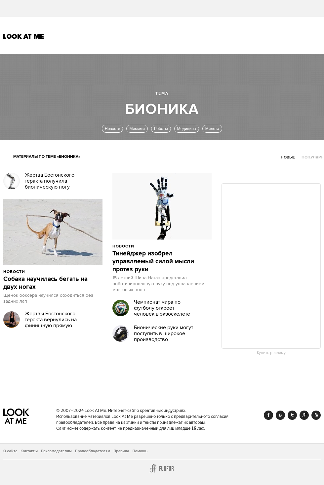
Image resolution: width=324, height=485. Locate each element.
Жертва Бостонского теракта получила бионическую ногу (49, 181)
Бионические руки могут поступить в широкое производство (163, 333)
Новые (288, 157)
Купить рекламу (271, 353)
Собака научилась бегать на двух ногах (45, 283)
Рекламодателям (56, 451)
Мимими (137, 128)
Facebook (268, 415)
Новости (112, 128)
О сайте (10, 451)
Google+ (304, 415)
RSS (316, 415)
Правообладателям (92, 451)
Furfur (162, 468)
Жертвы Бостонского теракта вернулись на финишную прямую (51, 320)
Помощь (140, 451)
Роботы (161, 128)
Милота (212, 128)
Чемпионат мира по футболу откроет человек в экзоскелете (162, 308)
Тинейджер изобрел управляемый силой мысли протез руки (153, 262)
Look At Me (23, 36)
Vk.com (280, 415)
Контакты (29, 451)
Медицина (186, 128)
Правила (121, 451)
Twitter (292, 415)
